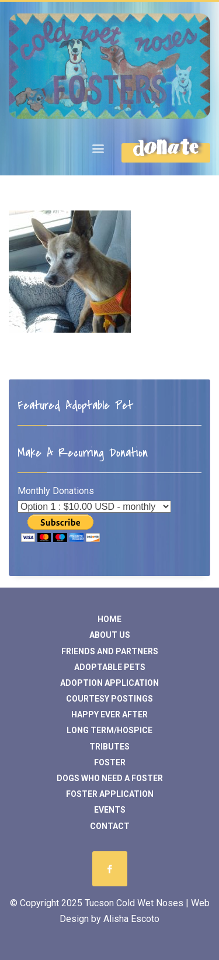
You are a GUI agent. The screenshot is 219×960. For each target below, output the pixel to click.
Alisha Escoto (131, 918)
